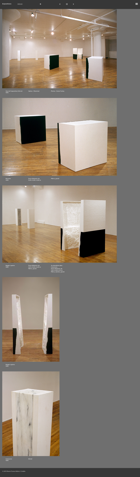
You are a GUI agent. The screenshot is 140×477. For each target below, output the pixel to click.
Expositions (6, 4)
